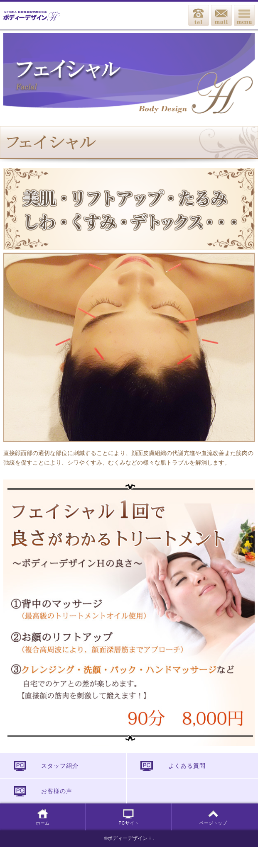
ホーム (42, 817)
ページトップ (213, 817)
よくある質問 (187, 765)
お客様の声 (56, 791)
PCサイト (128, 817)
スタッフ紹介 (60, 765)
